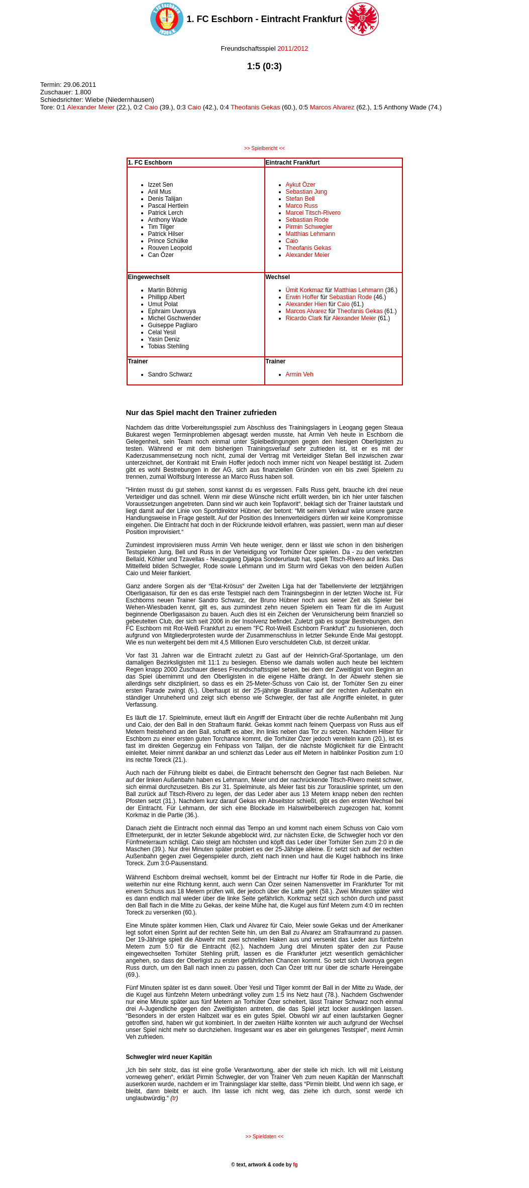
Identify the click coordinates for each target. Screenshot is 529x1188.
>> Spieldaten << (264, 1136)
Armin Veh (299, 374)
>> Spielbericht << (264, 148)
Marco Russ (302, 205)
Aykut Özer (300, 184)
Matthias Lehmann (311, 233)
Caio (151, 107)
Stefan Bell (300, 198)
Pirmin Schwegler (309, 226)
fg (294, 1164)
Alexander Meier (91, 107)
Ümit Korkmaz (305, 290)
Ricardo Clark (304, 318)
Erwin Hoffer (303, 297)
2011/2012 (292, 48)
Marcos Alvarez (332, 107)
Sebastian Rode (307, 219)
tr (174, 1098)
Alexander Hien (306, 304)
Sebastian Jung (307, 191)
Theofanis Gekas (255, 107)
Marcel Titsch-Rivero (313, 212)
